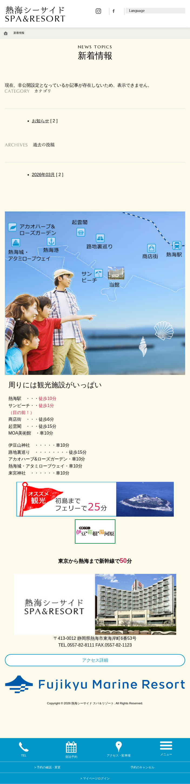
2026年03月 (43, 174)
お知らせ (40, 121)
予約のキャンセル (142, 767)
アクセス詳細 (95, 660)
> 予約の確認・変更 (47, 767)
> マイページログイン (94, 778)
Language (137, 11)
